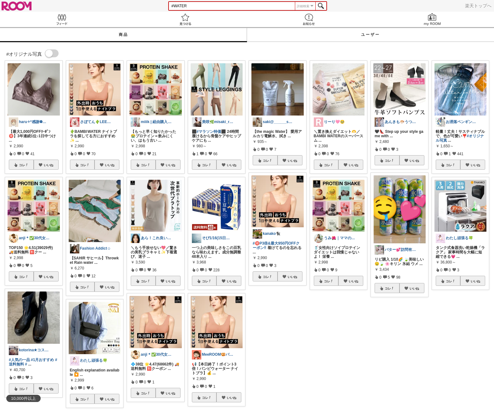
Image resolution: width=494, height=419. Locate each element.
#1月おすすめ (42, 360)
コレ (23, 165)
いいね (48, 165)
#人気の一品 (19, 360)
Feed (61, 19)
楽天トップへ (478, 5)
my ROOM (432, 19)
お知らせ (308, 19)
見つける (185, 19)
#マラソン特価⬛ (211, 131)
